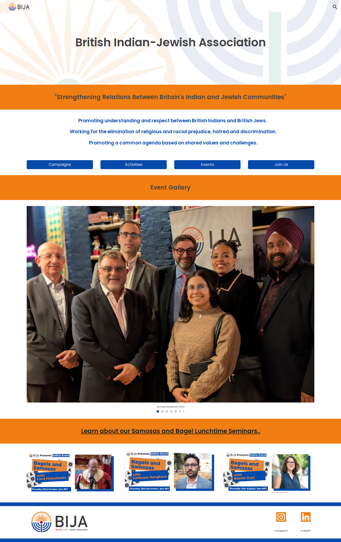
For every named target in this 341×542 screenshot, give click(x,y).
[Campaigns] (60, 164)
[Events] (207, 164)
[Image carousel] (170, 309)
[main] (170, 42)
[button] (335, 7)
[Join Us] (281, 164)
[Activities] (134, 164)
